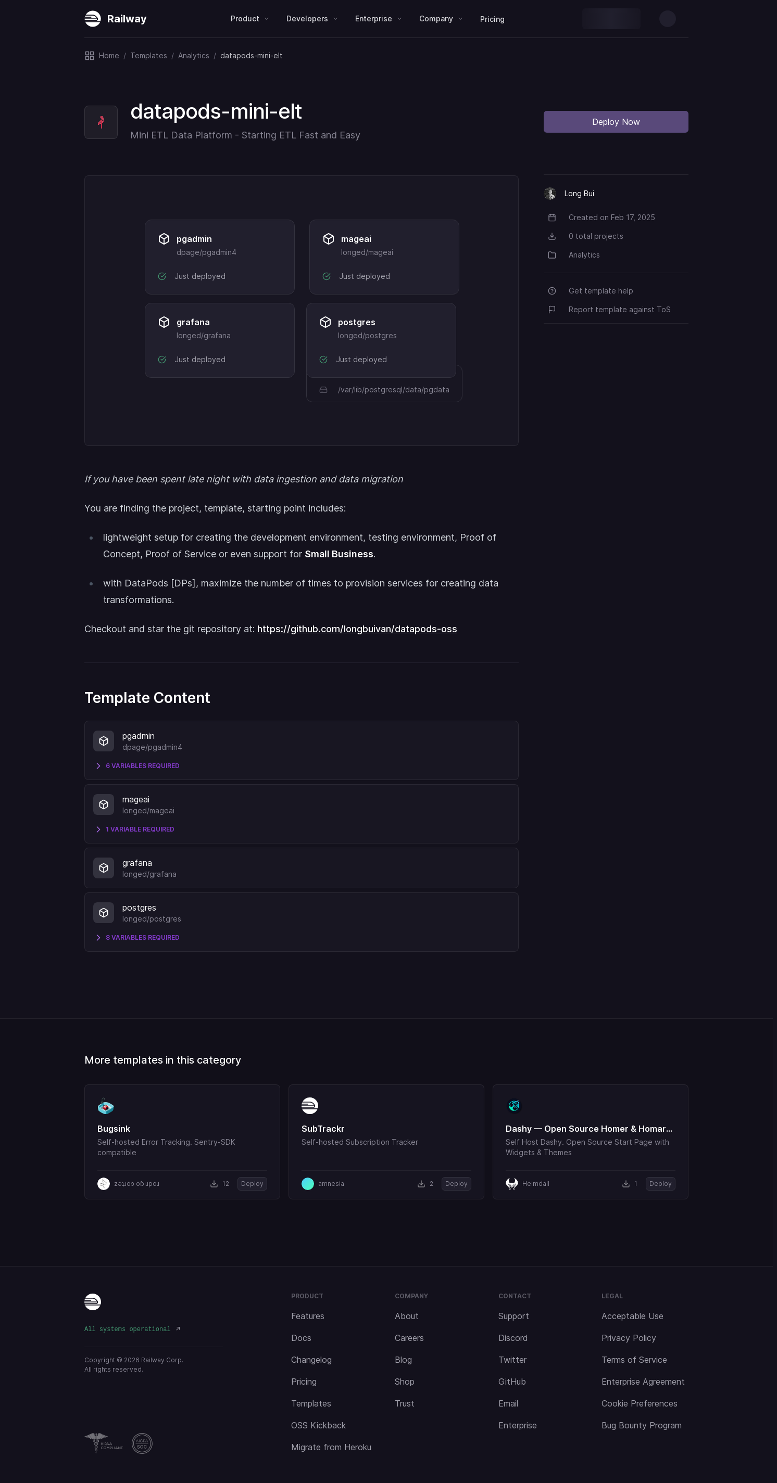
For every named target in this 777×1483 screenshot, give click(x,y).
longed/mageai (367, 252)
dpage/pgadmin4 (206, 252)
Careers (409, 1338)
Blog (403, 1359)
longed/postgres (367, 335)
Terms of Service (634, 1359)
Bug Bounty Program (641, 1425)
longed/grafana (204, 335)
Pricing (492, 19)
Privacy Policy (628, 1338)
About (407, 1316)
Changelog (311, 1359)
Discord (513, 1338)
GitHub (512, 1381)
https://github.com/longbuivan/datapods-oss (357, 628)
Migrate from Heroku (331, 1447)
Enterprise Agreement (643, 1381)
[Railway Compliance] (153, 1443)
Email (508, 1403)
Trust (405, 1403)
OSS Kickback (318, 1425)
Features (307, 1316)
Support (513, 1316)
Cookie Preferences (639, 1403)
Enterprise (517, 1425)
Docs (301, 1338)
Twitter (512, 1359)
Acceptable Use (632, 1316)
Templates (311, 1403)
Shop (405, 1381)
